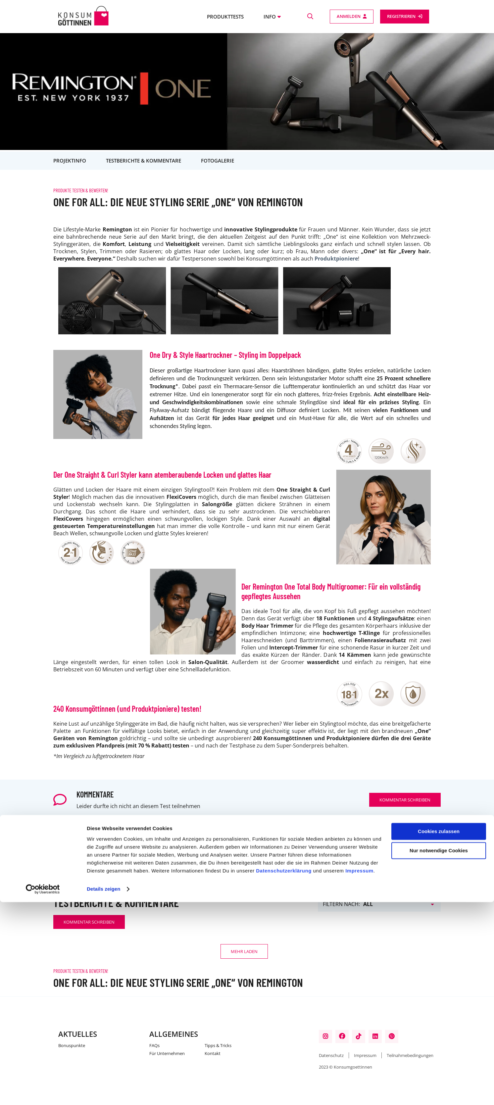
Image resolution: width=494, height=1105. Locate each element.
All (368, 904)
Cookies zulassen (439, 1034)
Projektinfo (69, 160)
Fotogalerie (217, 160)
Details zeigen (103, 1092)
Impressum (359, 1074)
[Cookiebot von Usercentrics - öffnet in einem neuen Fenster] (43, 1092)
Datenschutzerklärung (284, 1074)
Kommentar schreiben (404, 800)
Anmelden (349, 16)
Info (270, 16)
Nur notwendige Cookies (439, 1053)
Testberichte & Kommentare (143, 160)
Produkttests (225, 16)
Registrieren (401, 16)
